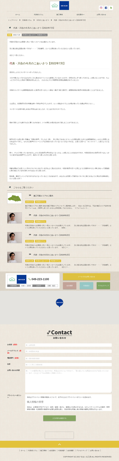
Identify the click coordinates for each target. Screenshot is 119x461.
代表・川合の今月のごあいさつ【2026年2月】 (52, 235)
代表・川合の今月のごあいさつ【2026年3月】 (52, 215)
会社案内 (80, 14)
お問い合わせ (101, 14)
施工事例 (59, 14)
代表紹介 (86, 286)
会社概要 (69, 286)
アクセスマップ (103, 286)
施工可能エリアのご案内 (43, 196)
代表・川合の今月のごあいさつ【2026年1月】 (52, 255)
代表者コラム (38, 14)
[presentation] (59, 435)
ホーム (17, 14)
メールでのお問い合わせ (86, 277)
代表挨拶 (61, 451)
